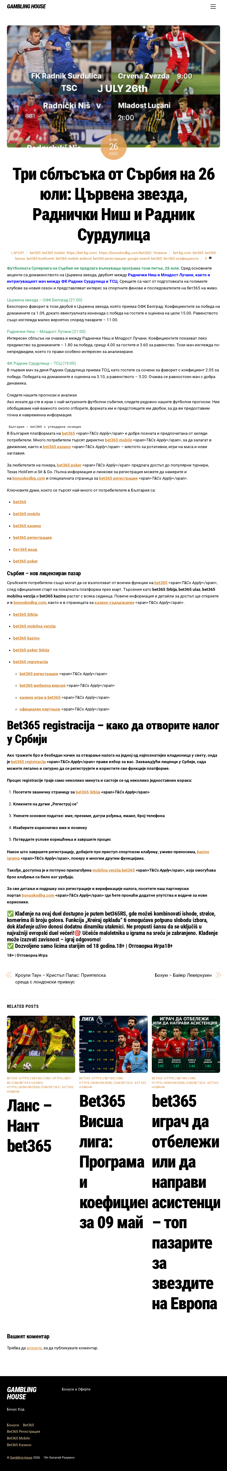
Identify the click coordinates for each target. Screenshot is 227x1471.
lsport (17, 253)
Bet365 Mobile (18, 1438)
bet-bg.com (182, 253)
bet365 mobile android (73, 258)
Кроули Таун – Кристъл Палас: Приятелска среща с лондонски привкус (60, 978)
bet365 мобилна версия (43, 685)
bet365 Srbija (25, 614)
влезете (34, 1348)
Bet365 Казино (19, 1445)
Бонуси (13, 1425)
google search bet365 (144, 258)
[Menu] (213, 6)
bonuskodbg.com (28, 478)
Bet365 (28, 1425)
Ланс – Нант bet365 (29, 1126)
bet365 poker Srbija (31, 650)
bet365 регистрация (109, 258)
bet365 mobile (53, 253)
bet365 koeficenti (40, 258)
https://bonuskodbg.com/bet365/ (125, 253)
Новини (160, 253)
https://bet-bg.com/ (82, 253)
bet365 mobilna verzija (34, 626)
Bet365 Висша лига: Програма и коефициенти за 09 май (123, 1161)
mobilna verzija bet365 (113, 870)
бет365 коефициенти (181, 258)
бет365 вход (25, 549)
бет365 (68, 1087)
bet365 (35, 253)
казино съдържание (114, 602)
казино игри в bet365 (40, 697)
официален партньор (40, 709)
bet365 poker (69, 465)
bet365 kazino (26, 638)
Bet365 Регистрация (23, 1431)
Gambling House (21, 1457)
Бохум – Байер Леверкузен (183, 975)
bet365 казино (57, 446)
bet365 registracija (30, 661)
